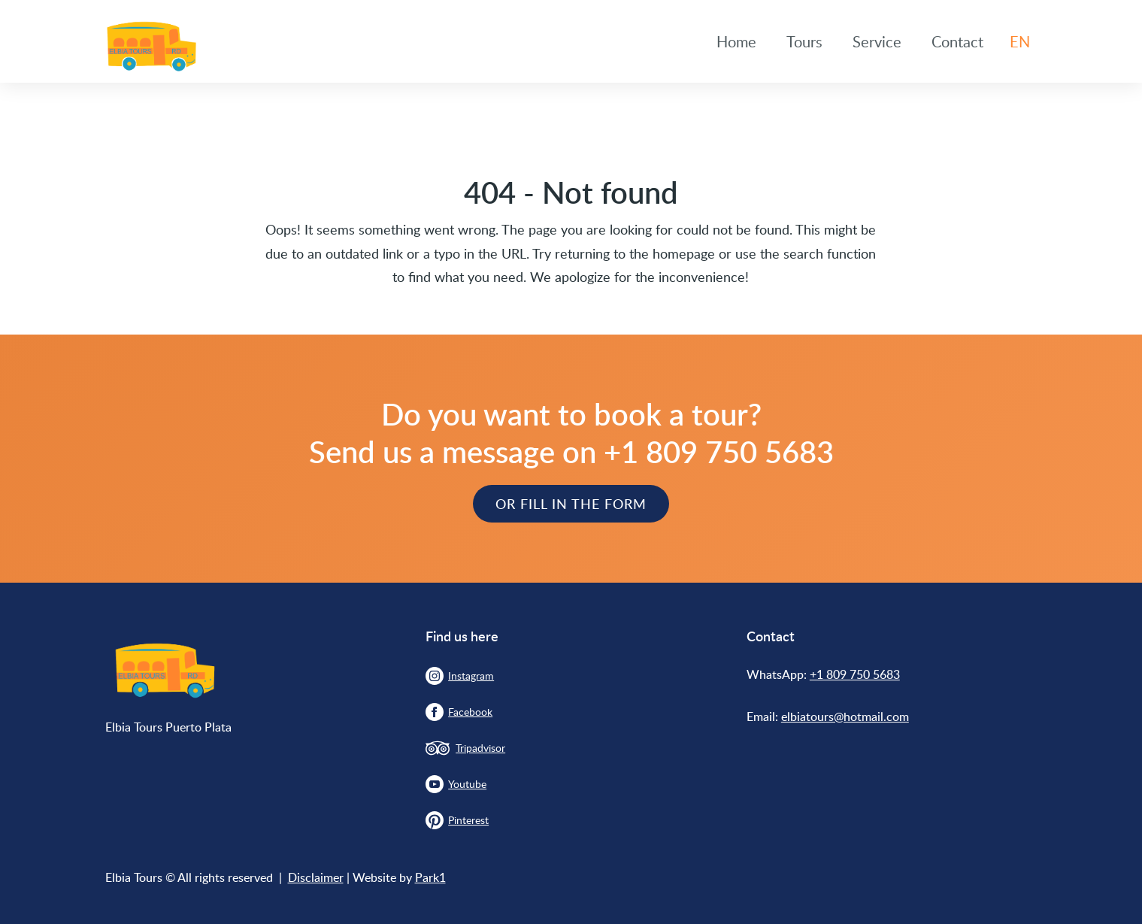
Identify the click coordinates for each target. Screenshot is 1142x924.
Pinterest (468, 820)
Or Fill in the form (571, 503)
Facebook (470, 711)
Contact (957, 41)
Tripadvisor (480, 748)
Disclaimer (316, 877)
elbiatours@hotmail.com (845, 716)
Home (736, 41)
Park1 (430, 877)
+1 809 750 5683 (855, 674)
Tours (804, 41)
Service (877, 41)
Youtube (467, 784)
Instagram (471, 675)
